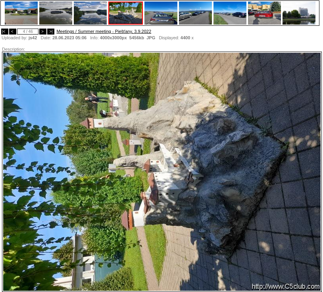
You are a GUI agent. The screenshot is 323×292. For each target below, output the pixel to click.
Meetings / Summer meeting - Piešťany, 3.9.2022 (103, 31)
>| (51, 31)
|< (5, 31)
